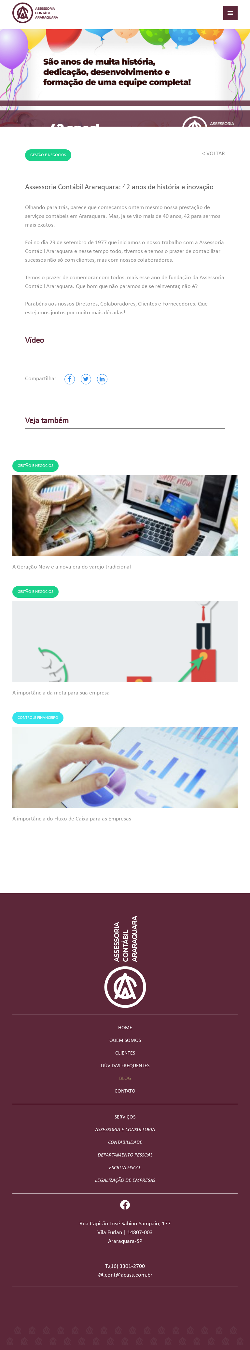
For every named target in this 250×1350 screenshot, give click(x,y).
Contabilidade (125, 1142)
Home (125, 1028)
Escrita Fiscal (125, 1167)
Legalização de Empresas (125, 1180)
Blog (125, 1078)
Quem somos (125, 1040)
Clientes (125, 1053)
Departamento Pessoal (125, 1155)
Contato (125, 1091)
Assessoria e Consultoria (125, 1129)
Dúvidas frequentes (125, 1066)
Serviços (125, 1117)
